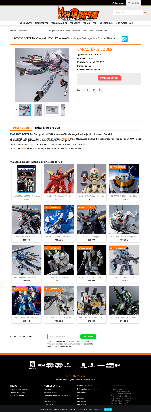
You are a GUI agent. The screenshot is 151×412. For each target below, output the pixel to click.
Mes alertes (81, 404)
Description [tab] (21, 127)
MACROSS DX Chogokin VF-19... (59, 196)
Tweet (93, 89)
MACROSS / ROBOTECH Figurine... (26, 196)
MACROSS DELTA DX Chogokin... (26, 277)
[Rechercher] (128, 12)
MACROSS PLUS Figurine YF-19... (91, 196)
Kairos (24, 148)
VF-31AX (33, 144)
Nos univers (25, 23)
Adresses (80, 398)
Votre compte (84, 385)
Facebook (6, 14)
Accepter (108, 409)
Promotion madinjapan (19, 389)
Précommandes (59, 23)
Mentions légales (50, 392)
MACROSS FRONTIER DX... (26, 236)
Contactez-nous (124, 23)
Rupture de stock (109, 78)
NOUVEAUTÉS (41, 23)
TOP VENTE (75, 23)
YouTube (15, 14)
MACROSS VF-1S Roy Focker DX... (124, 196)
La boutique (48, 404)
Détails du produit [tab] (47, 127)
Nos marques (106, 23)
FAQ (95, 23)
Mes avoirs (81, 401)
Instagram (20, 14)
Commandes (82, 392)
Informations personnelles (87, 389)
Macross (66, 139)
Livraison (47, 389)
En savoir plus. (98, 409)
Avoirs (79, 395)
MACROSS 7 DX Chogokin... (91, 236)
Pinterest (99, 89)
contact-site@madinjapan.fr (121, 401)
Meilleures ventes (17, 395)
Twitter (11, 14)
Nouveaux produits (17, 392)
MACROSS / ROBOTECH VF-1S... (91, 318)
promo (86, 23)
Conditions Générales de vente (56, 395)
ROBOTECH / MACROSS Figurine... (124, 236)
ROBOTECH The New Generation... (26, 318)
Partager (87, 89)
